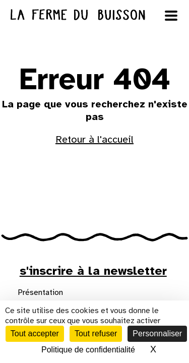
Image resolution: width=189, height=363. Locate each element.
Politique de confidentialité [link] (88, 349)
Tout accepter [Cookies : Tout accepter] (35, 333)
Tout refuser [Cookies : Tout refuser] (96, 333)
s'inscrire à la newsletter (93, 270)
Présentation (40, 292)
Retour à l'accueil (94, 139)
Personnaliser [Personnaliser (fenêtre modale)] (157, 333)
